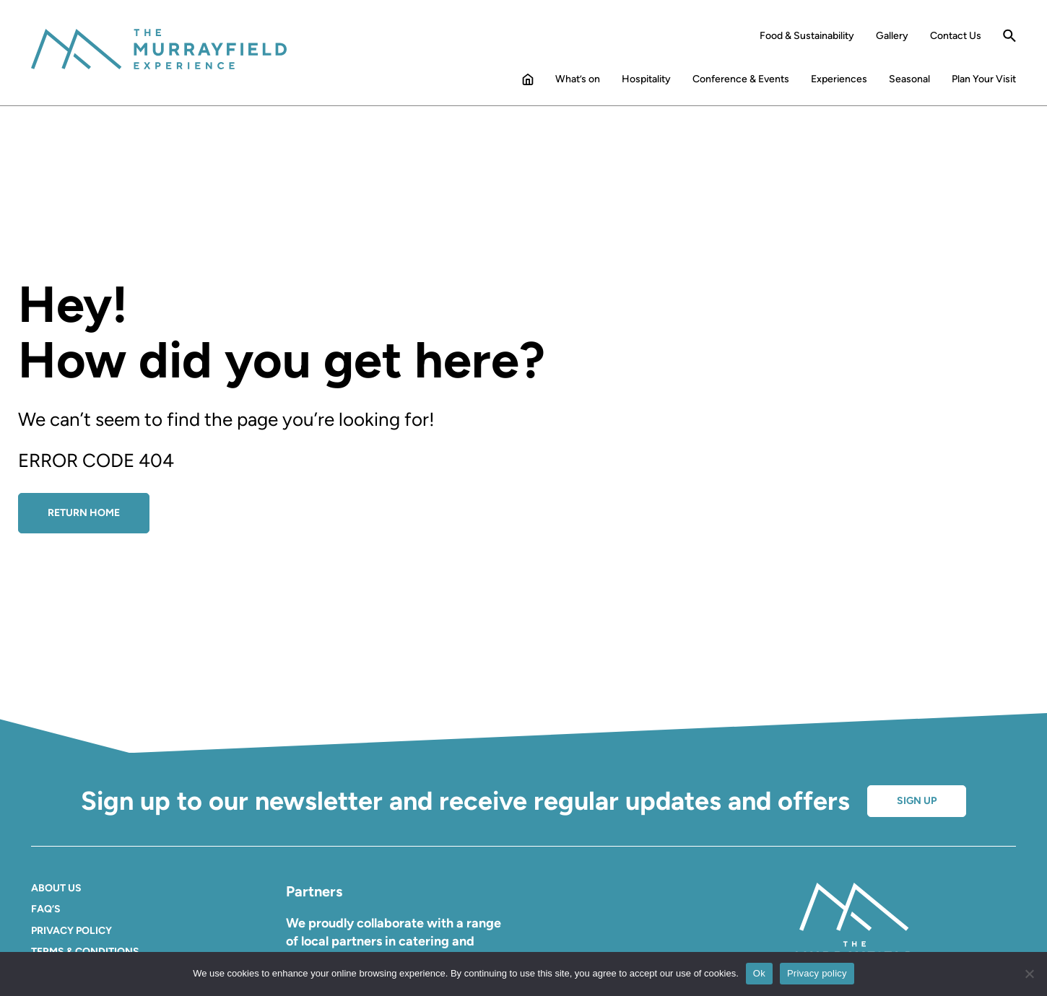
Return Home (84, 513)
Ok (759, 973)
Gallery (892, 36)
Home (528, 82)
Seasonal (909, 79)
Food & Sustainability (807, 36)
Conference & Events (740, 79)
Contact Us (955, 36)
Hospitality (646, 79)
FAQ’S (46, 909)
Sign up (917, 801)
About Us (56, 888)
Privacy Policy (71, 930)
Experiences (839, 79)
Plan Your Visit (984, 79)
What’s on (577, 79)
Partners (314, 891)
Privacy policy (817, 973)
